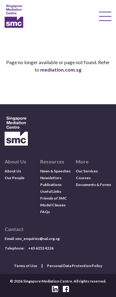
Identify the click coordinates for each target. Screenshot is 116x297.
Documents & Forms (93, 184)
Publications (51, 184)
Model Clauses (53, 205)
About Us (13, 171)
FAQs (45, 211)
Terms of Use (25, 266)
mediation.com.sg (60, 69)
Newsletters (51, 177)
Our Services (87, 171)
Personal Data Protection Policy (74, 266)
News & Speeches (55, 171)
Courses (83, 177)
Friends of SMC (53, 198)
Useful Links (50, 191)
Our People (14, 177)
